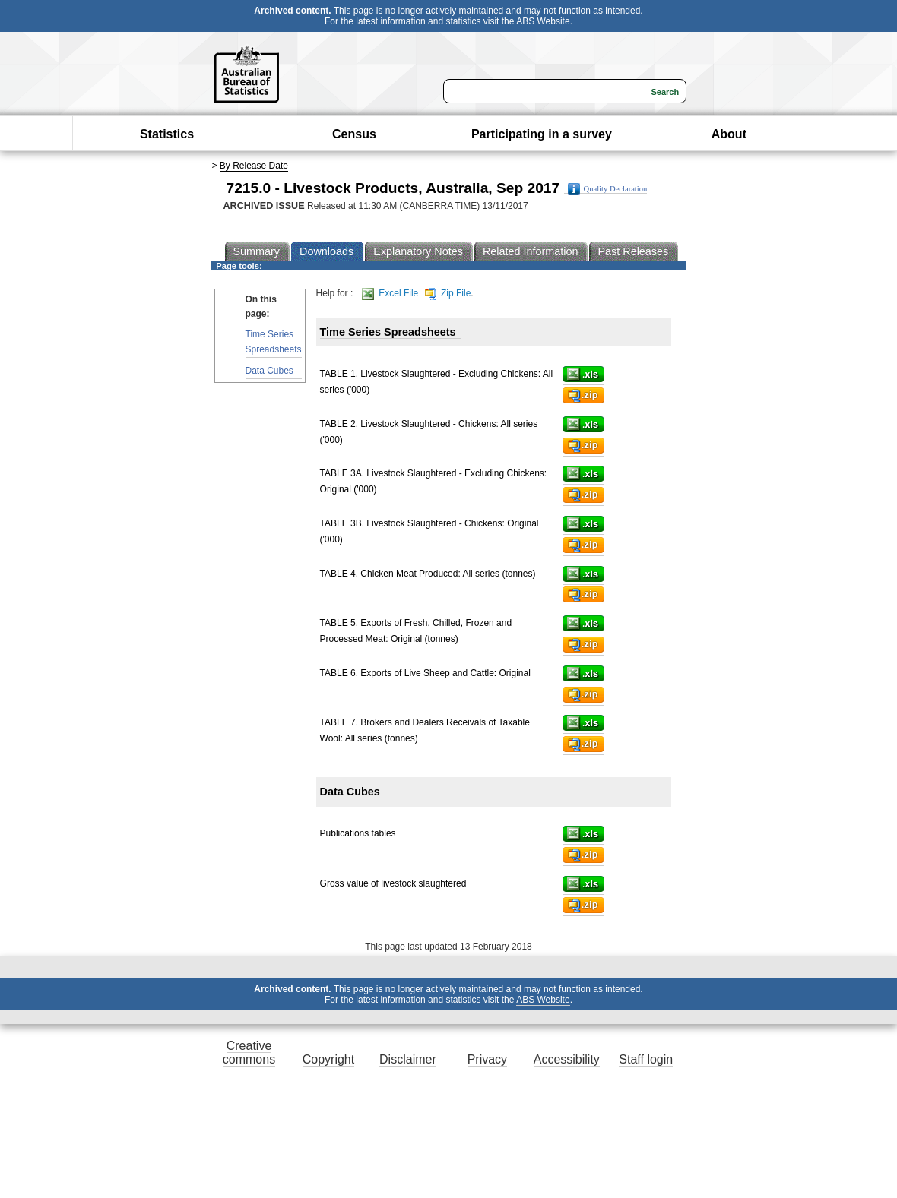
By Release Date (254, 165)
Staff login (646, 1059)
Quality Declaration (608, 189)
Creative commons (249, 1052)
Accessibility (567, 1059)
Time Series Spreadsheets (274, 341)
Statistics (167, 134)
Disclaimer (407, 1059)
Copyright (328, 1059)
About (729, 134)
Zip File (448, 293)
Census (354, 134)
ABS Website (542, 21)
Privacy (487, 1059)
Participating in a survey (541, 134)
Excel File (390, 293)
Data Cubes (269, 370)
